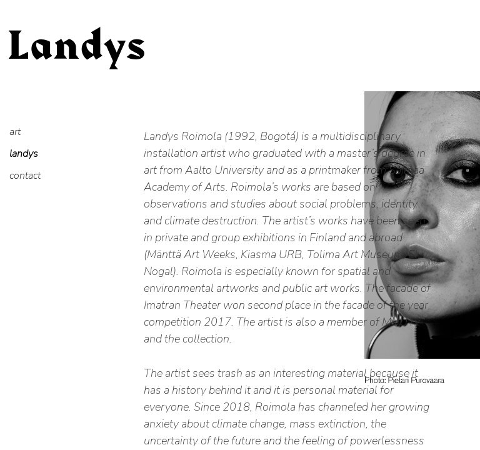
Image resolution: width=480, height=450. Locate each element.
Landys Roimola (76, 62)
